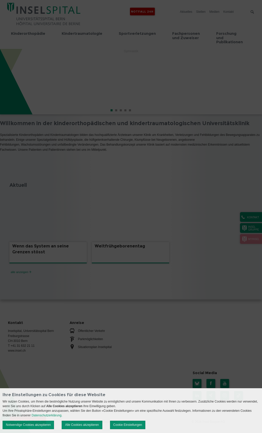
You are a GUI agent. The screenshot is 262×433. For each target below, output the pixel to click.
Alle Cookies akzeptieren (82, 425)
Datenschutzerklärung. (46, 415)
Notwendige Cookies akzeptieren (28, 425)
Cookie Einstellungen (127, 425)
